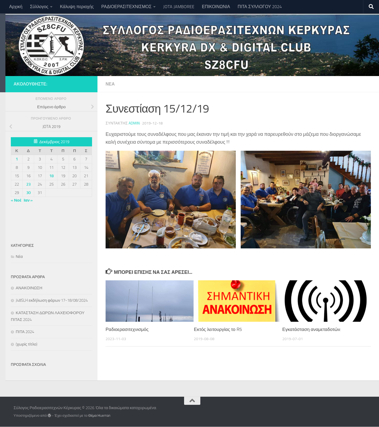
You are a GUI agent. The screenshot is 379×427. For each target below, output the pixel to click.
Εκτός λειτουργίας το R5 (218, 329)
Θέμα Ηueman (99, 415)
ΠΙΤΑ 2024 (25, 331)
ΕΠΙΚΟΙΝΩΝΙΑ (216, 6)
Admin (134, 123)
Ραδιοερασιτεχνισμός (127, 329)
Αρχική (15, 6)
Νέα (110, 84)
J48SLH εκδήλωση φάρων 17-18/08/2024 (52, 300)
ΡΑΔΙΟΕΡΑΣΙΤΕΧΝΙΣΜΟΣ (126, 6)
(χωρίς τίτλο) (26, 344)
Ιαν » (28, 200)
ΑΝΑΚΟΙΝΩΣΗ (29, 287)
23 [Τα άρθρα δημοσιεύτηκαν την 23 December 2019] (28, 184)
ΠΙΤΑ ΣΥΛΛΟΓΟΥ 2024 (260, 6)
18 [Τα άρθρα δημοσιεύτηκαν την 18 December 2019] (51, 175)
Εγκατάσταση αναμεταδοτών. (311, 329)
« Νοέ (16, 200)
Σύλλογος (39, 6)
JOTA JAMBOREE (178, 6)
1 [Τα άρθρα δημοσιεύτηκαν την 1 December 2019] (17, 159)
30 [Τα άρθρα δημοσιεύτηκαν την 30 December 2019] (28, 192)
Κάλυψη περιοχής (77, 6)
